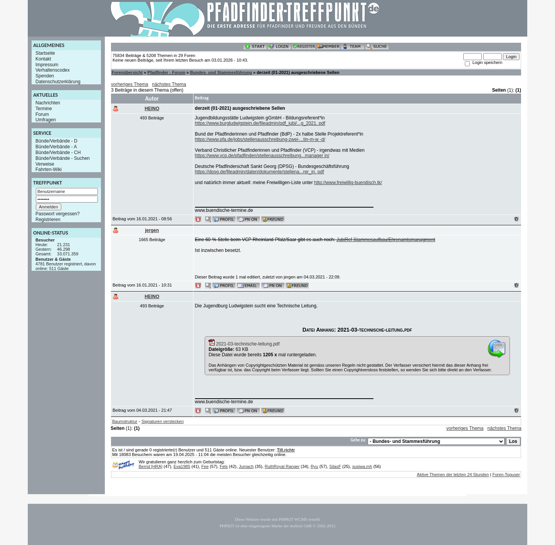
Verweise (44, 163)
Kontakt (43, 59)
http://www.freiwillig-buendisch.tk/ (348, 182)
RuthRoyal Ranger (282, 466)
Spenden (44, 76)
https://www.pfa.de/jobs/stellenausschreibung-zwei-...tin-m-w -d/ (260, 139)
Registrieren (48, 219)
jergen (152, 230)
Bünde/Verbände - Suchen (62, 158)
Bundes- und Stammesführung (221, 72)
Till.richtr (286, 450)
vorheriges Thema (129, 84)
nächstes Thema (169, 84)
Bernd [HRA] (151, 466)
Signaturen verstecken (162, 421)
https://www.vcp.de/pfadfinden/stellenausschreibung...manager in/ (262, 155)
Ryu (314, 466)
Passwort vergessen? (57, 213)
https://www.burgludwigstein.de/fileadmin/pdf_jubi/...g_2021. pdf (260, 123)
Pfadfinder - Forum (166, 72)
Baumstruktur (124, 421)
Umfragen (45, 119)
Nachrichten (47, 103)
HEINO (152, 108)
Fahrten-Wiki (48, 169)
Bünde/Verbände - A (56, 146)
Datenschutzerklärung (58, 81)
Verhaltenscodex (52, 70)
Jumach (246, 466)
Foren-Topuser (506, 474)
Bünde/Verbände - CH (58, 152)
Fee (205, 466)
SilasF (335, 466)
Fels (224, 466)
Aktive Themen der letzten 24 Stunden (453, 474)
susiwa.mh (362, 466)
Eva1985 (181, 466)
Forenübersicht (127, 72)
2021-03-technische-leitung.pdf (244, 344)
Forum (42, 114)
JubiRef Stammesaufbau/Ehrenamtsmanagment (385, 239)
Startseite (45, 53)
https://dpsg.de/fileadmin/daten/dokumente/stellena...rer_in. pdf (259, 171)
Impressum (46, 64)
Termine (43, 108)
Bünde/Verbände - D (56, 141)
